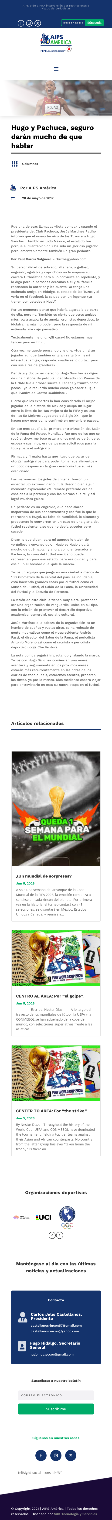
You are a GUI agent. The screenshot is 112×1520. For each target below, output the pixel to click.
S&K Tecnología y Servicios (75, 1514)
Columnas (30, 164)
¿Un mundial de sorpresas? (44, 876)
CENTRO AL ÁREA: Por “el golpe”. (50, 996)
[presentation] (52, 1236)
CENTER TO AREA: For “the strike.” (51, 1110)
